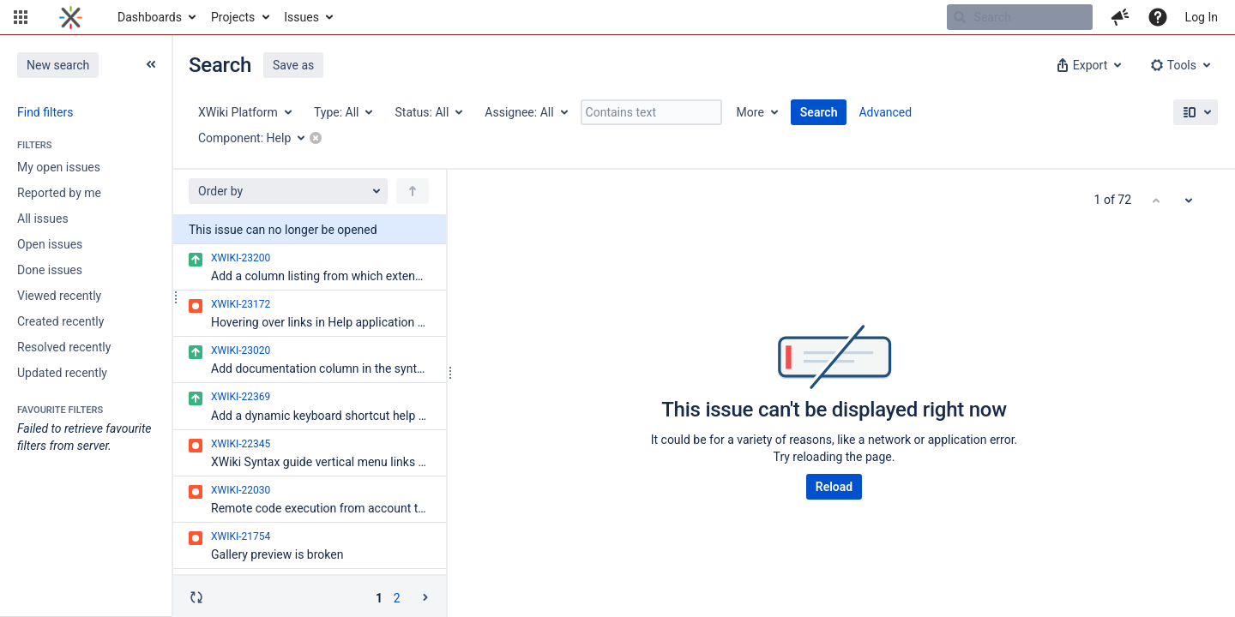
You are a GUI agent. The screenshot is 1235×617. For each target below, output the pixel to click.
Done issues (49, 270)
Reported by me (59, 193)
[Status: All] (427, 112)
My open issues (58, 167)
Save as (293, 65)
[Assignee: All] (525, 112)
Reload (834, 487)
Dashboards (149, 17)
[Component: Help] (257, 138)
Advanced (885, 112)
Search (819, 112)
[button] (21, 17)
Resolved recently (64, 347)
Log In (1201, 17)
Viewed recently (59, 296)
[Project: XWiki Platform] (244, 112)
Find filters (45, 112)
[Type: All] (342, 112)
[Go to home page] (71, 17)
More (750, 112)
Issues (301, 17)
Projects (233, 17)
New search (58, 65)
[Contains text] (651, 112)
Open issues (49, 244)
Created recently (60, 321)
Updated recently (62, 373)
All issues (43, 218)
